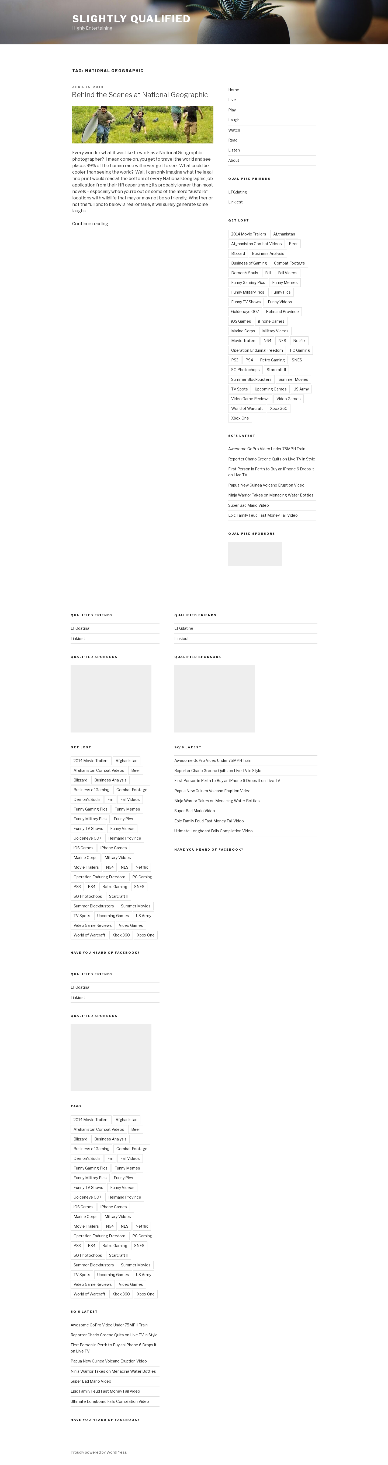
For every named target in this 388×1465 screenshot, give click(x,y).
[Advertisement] (255, 554)
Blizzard (238, 253)
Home (233, 89)
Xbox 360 (278, 408)
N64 (267, 340)
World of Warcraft (247, 408)
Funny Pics (281, 292)
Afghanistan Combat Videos (256, 243)
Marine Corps (243, 331)
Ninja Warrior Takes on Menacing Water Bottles (271, 495)
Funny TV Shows (246, 302)
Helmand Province (282, 311)
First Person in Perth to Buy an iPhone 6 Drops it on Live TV (227, 780)
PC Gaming (300, 350)
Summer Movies (293, 379)
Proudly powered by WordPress (99, 1452)
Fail (268, 272)
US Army (301, 389)
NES (282, 340)
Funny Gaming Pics (248, 282)
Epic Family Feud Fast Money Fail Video (263, 515)
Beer (293, 243)
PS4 (249, 360)
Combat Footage (289, 263)
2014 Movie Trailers (248, 234)
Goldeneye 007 (245, 311)
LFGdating (237, 192)
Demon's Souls (244, 272)
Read (232, 140)
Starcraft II (276, 369)
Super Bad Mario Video (248, 505)
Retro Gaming (272, 360)
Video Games (288, 398)
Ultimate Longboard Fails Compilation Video (110, 1401)
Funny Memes (285, 282)
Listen (234, 150)
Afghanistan (284, 234)
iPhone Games (271, 321)
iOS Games (241, 321)
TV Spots (239, 389)
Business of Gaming (249, 263)
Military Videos (275, 331)
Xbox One (240, 418)
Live (232, 99)
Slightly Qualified (131, 19)
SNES (297, 360)
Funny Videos (280, 302)
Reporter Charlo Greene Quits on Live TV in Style (271, 459)
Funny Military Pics (247, 292)
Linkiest (235, 202)
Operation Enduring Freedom (257, 350)
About (233, 160)
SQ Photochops (245, 369)
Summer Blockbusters (251, 379)
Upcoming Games (271, 389)
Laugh (234, 120)
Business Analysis (268, 253)
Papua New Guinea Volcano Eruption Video (266, 485)
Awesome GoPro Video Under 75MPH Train (266, 448)
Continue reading (90, 223)
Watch (234, 130)
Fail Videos (287, 272)
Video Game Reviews (250, 398)
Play (232, 110)
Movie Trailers (244, 340)
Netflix (299, 340)
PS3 (234, 360)
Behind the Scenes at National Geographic (140, 94)
